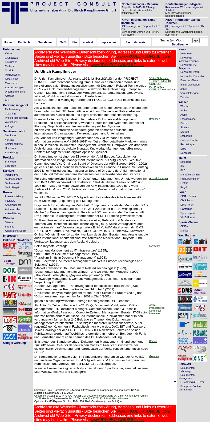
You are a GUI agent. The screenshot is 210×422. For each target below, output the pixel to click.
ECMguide (186, 208)
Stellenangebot (13, 179)
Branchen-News (189, 80)
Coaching (10, 113)
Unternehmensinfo (15, 91)
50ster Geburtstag (159, 78)
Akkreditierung (13, 213)
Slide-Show (11, 78)
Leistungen (11, 62)
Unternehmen (12, 49)
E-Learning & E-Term (192, 382)
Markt (182, 157)
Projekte (8, 157)
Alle (182, 166)
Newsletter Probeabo (192, 76)
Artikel (152, 305)
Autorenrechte (13, 209)
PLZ (182, 170)
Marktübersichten (190, 174)
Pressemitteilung (14, 196)
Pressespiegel (157, 307)
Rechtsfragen (187, 144)
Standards (186, 135)
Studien (184, 127)
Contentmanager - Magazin (139, 4)
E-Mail (107, 398)
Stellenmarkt (12, 183)
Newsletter (45, 42)
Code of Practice (189, 140)
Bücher (153, 341)
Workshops (11, 122)
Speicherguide (188, 213)
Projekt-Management (16, 117)
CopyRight (40, 395)
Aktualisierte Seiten (15, 230)
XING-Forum (187, 217)
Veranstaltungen (189, 93)
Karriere (8, 170)
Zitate (183, 88)
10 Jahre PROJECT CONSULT (160, 82)
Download (185, 152)
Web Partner (186, 235)
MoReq (184, 230)
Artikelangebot (13, 204)
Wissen (183, 102)
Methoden (10, 66)
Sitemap (9, 222)
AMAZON (184, 363)
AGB (7, 100)
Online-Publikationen (17, 240)
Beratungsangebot (15, 105)
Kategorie (185, 161)
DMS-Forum (187, 204)
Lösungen (10, 165)
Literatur (185, 131)
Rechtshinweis (135, 42)
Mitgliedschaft (12, 74)
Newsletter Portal (189, 71)
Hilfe (74, 42)
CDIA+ (184, 226)
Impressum (108, 42)
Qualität (9, 70)
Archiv (183, 110)
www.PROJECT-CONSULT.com (143, 56)
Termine (184, 97)
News (182, 49)
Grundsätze (11, 57)
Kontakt (87, 42)
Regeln (184, 187)
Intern (63, 42)
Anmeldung (11, 152)
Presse (7, 192)
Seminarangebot (14, 131)
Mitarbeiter (11, 83)
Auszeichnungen (14, 87)
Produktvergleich (189, 178)
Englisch (24, 42)
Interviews (155, 313)
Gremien (154, 356)
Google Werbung (14, 343)
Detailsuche (180, 44)
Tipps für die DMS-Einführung (138, 7)
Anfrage (9, 126)
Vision (8, 53)
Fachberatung (12, 109)
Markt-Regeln (12, 187)
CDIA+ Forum (188, 196)
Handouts (10, 148)
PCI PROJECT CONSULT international (162, 88)
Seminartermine (14, 143)
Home (8, 42)
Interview (10, 200)
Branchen (10, 161)
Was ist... (185, 106)
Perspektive (11, 174)
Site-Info (9, 226)
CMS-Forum (187, 200)
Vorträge (9, 139)
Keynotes (154, 245)
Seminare (10, 135)
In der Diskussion (190, 84)
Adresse (9, 95)
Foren (182, 192)
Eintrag (184, 183)
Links (183, 148)
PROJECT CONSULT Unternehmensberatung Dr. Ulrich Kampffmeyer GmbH (105, 395)
